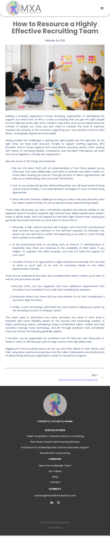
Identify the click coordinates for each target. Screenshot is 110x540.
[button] (102, 8)
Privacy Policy (55, 527)
